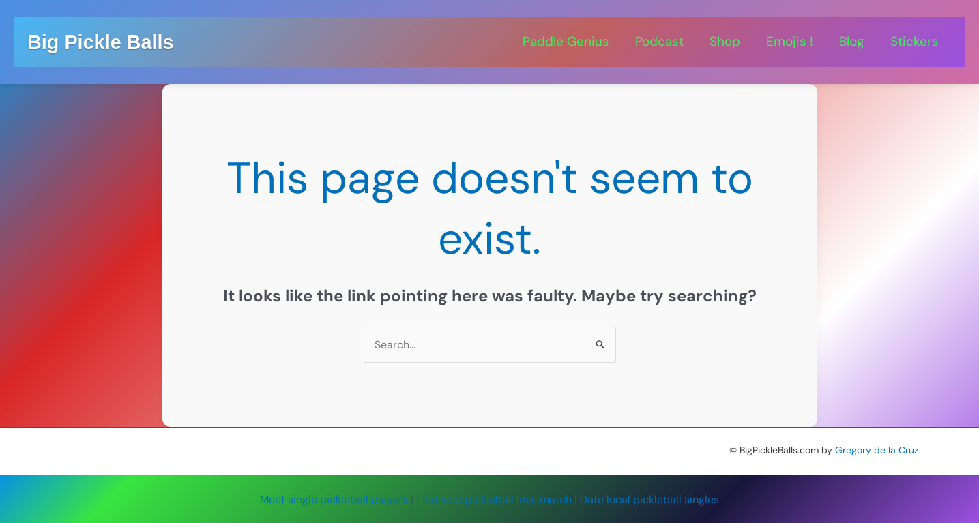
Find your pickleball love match (494, 499)
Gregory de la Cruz (876, 450)
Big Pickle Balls (100, 42)
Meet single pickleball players (334, 499)
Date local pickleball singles (649, 499)
